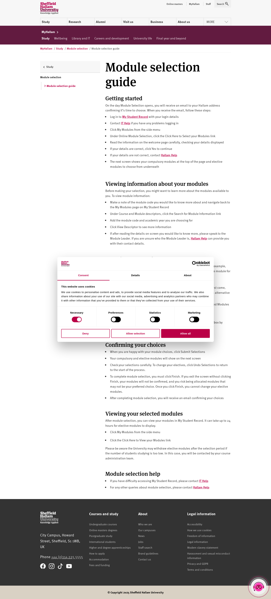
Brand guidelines (148, 553)
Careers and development (111, 38)
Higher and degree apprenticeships (110, 547)
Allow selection (135, 333)
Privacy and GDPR (197, 563)
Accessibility (194, 524)
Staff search (145, 547)
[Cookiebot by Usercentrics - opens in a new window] (194, 263)
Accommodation (99, 559)
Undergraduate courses (103, 524)
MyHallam (50, 32)
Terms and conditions (200, 569)
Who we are (145, 524)
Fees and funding (99, 565)
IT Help (125, 123)
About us (184, 21)
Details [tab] (135, 275)
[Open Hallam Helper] (258, 586)
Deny (85, 333)
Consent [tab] (83, 275)
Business (157, 21)
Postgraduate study (100, 536)
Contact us (144, 559)
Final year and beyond (171, 38)
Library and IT (81, 38)
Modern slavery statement (202, 547)
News (141, 536)
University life (143, 38)
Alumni (101, 21)
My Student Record (135, 116)
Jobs (140, 542)
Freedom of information (201, 536)
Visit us (128, 21)
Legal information (197, 542)
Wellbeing (60, 38)
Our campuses (147, 530)
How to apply (97, 553)
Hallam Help (169, 155)
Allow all (185, 333)
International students (102, 542)
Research (75, 21)
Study (46, 21)
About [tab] (188, 275)
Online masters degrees (103, 530)
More (217, 21)
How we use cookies (199, 530)
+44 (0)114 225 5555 (67, 556)
